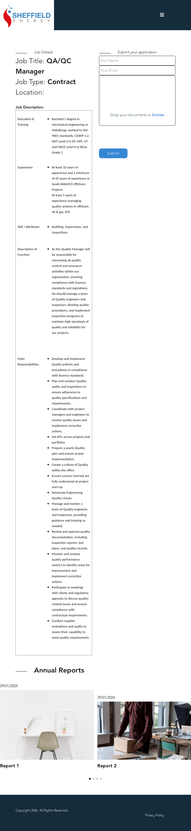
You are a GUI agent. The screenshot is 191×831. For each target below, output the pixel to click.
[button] (90, 779)
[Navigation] (162, 15)
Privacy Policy (154, 815)
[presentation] (134, 135)
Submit (113, 153)
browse (158, 115)
